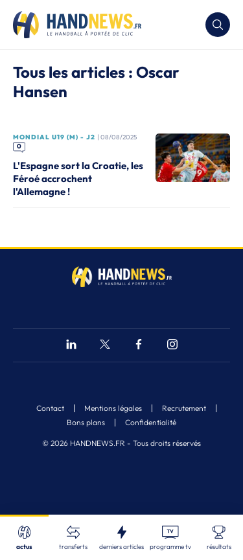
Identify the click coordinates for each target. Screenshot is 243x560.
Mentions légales (113, 408)
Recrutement (184, 408)
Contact (50, 408)
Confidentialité (150, 422)
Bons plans (86, 422)
